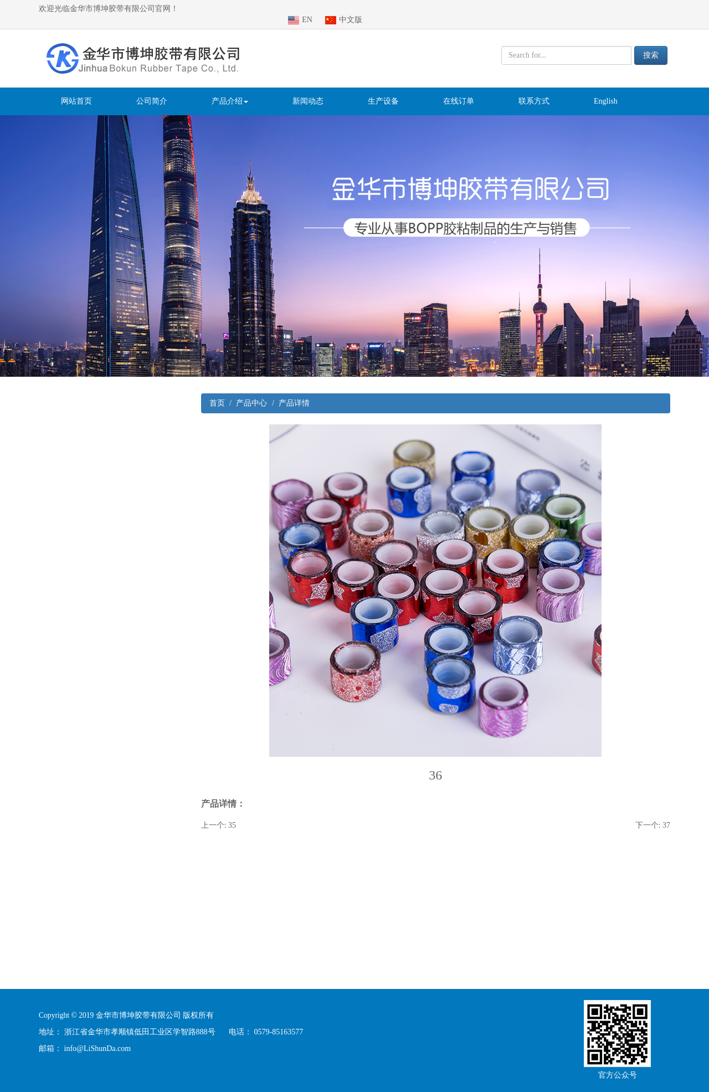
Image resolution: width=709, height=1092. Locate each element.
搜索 (651, 44)
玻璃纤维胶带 (52, 780)
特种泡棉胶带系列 (60, 621)
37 (666, 814)
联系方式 (533, 90)
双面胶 (40, 848)
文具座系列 (48, 689)
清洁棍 (40, 507)
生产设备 (383, 90)
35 (232, 814)
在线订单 (458, 90)
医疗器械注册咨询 (103, 1086)
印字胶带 (44, 893)
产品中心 (251, 392)
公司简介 (151, 90)
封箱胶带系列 (52, 416)
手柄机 (40, 916)
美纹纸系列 (48, 734)
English (606, 90)
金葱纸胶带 (48, 939)
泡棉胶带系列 (52, 757)
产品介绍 (230, 90)
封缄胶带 (44, 712)
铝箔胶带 (44, 825)
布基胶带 (44, 552)
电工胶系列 (48, 643)
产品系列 (36, 393)
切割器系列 (48, 666)
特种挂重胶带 (52, 484)
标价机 (40, 598)
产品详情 (294, 392)
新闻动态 (307, 90)
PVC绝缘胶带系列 (59, 439)
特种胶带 (44, 871)
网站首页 (76, 90)
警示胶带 (44, 530)
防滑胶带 (44, 802)
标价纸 (40, 575)
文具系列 (44, 462)
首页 (217, 392)
